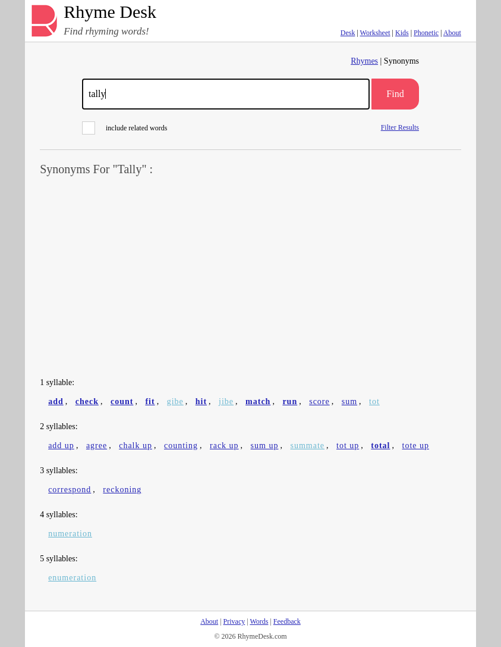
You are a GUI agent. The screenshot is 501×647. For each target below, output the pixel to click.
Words (259, 621)
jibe (226, 401)
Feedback (287, 621)
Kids (402, 33)
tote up (416, 445)
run (289, 401)
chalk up (135, 445)
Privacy (234, 621)
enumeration (72, 577)
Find (395, 94)
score (319, 401)
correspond (69, 489)
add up (61, 445)
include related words (124, 128)
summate (307, 445)
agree (96, 445)
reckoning (122, 489)
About (452, 33)
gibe (175, 401)
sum (349, 401)
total (380, 445)
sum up (265, 445)
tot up (347, 445)
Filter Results (400, 127)
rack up (224, 445)
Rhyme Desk (110, 12)
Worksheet (375, 33)
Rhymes (364, 61)
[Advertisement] (250, 277)
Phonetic (426, 33)
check (87, 401)
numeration (70, 533)
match (257, 401)
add (56, 401)
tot (374, 401)
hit (201, 401)
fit (150, 401)
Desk (348, 33)
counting (181, 445)
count (122, 401)
